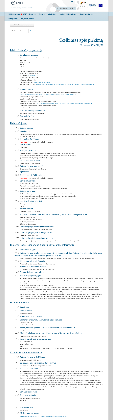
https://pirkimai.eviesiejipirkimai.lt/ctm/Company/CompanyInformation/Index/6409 (65, 84)
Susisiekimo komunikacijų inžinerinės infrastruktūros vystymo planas (43, 416)
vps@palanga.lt (32, 76)
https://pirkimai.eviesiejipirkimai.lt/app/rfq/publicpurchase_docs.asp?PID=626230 (48, 95)
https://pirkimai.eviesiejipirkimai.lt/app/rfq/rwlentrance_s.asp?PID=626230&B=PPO (64, 103)
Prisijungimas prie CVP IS (66, 8)
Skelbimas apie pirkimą (19, 31)
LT (75, 2)
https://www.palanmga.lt (42, 82)
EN (72, 2)
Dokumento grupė (36, 31)
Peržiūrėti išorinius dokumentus (22, 25)
